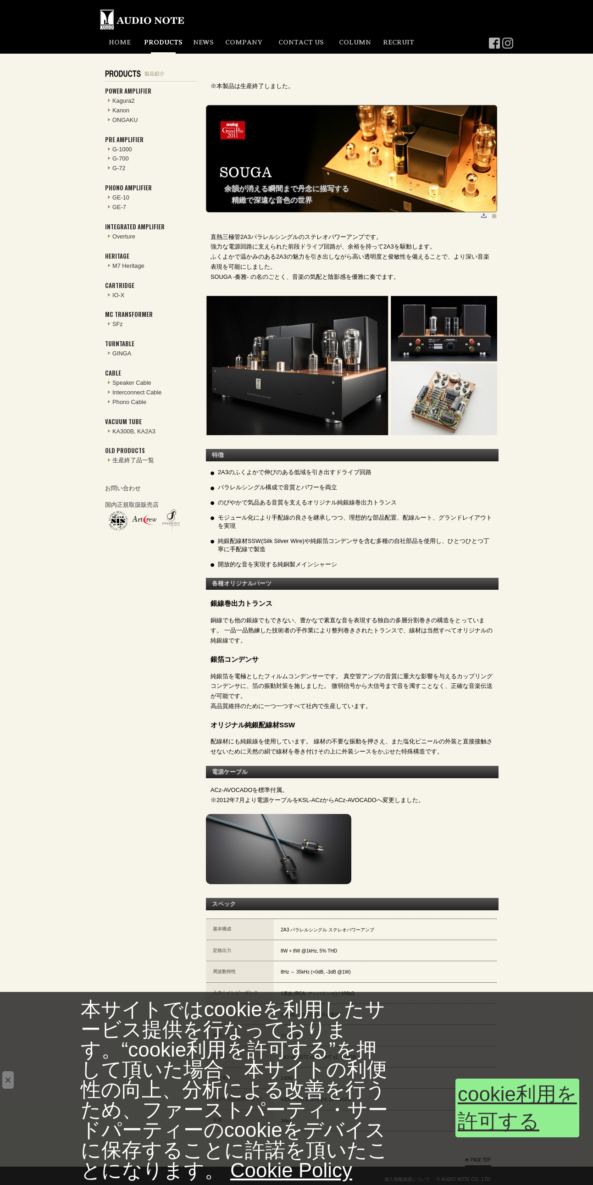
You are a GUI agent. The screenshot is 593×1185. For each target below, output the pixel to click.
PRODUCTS (163, 42)
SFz (117, 324)
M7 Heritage (128, 265)
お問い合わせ (123, 488)
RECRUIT (398, 42)
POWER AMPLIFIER (128, 91)
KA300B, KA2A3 (133, 431)
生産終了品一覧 (133, 460)
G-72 (118, 168)
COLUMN (355, 42)
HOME (120, 42)
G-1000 (122, 149)
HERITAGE (117, 256)
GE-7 (119, 207)
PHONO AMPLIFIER (128, 187)
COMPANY (243, 42)
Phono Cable (129, 402)
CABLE (113, 373)
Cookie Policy (291, 1170)
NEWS (203, 42)
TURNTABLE (119, 343)
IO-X (118, 295)
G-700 (120, 158)
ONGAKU (125, 119)
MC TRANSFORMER (129, 314)
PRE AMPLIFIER (124, 139)
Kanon (120, 110)
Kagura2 (123, 100)
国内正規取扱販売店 (132, 504)
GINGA (121, 353)
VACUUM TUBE (123, 421)
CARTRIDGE (119, 285)
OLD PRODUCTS (125, 450)
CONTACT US (301, 42)
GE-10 (120, 197)
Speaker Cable (131, 382)
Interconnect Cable (136, 392)
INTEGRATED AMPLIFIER (135, 226)
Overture (123, 236)
